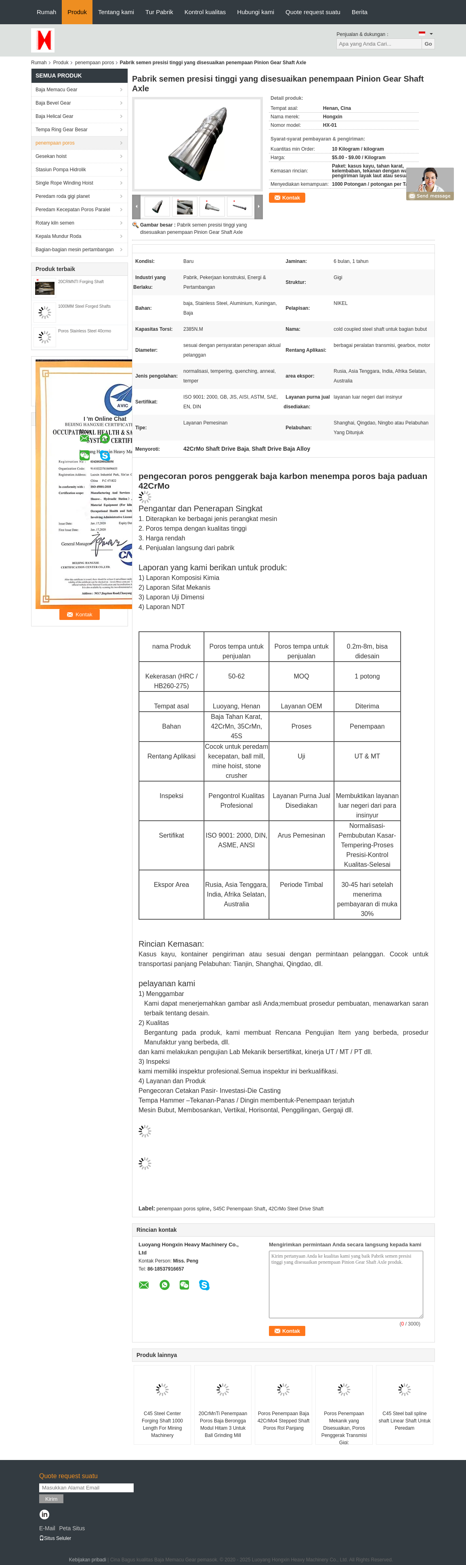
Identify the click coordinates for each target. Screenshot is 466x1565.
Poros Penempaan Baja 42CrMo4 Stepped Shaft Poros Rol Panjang (284, 1421)
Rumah (46, 11)
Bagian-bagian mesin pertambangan (74, 249)
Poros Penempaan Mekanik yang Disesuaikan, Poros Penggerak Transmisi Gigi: (344, 1428)
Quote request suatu (312, 11)
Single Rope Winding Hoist (64, 183)
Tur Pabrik (159, 11)
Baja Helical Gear (54, 116)
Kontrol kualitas (205, 11)
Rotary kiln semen (55, 223)
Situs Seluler (55, 1538)
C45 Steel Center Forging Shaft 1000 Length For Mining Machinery (162, 1424)
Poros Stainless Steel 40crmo (84, 331)
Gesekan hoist (51, 156)
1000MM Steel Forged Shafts (84, 306)
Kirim (51, 1499)
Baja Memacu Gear (56, 89)
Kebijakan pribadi (87, 1560)
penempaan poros (94, 62)
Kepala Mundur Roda (58, 236)
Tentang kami (116, 11)
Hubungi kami (255, 11)
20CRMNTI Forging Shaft (81, 281)
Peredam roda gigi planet (63, 196)
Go (428, 44)
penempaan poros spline (183, 1209)
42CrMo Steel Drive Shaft (296, 1209)
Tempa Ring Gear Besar (62, 129)
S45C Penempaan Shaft (239, 1209)
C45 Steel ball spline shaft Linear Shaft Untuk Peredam (405, 1421)
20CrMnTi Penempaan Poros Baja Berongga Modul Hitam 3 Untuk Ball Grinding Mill (223, 1424)
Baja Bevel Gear (53, 103)
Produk (77, 11)
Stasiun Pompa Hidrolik (61, 169)
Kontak (291, 198)
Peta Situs (72, 1528)
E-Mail (47, 1528)
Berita (359, 11)
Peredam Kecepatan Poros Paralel (73, 209)
